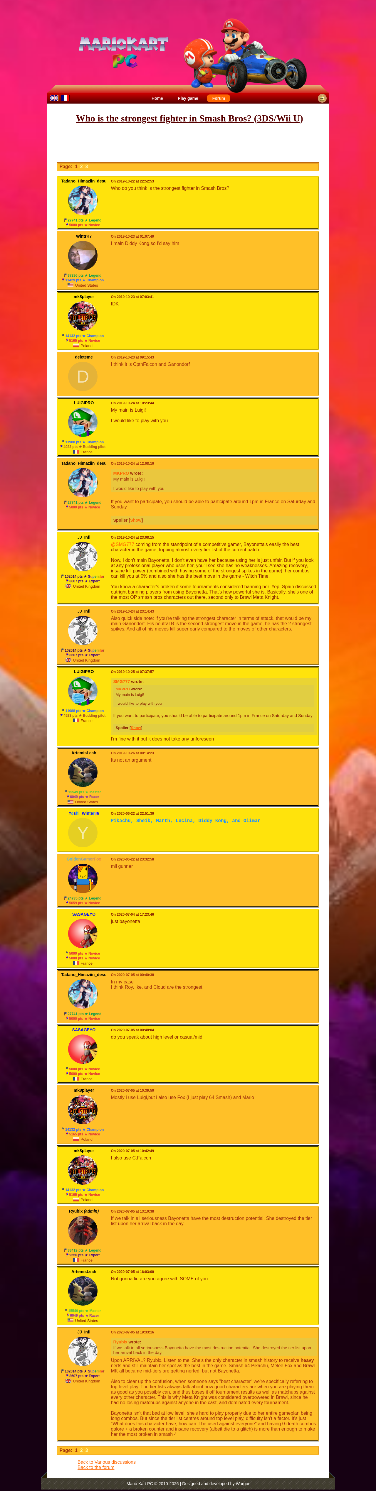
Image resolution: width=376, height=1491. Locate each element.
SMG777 (121, 681)
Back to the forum (96, 1467)
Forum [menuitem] (218, 98)
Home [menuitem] (157, 98)
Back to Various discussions (107, 1462)
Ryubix (120, 1342)
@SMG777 (122, 544)
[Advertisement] (188, 143)
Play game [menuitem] (188, 98)
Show (135, 520)
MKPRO (121, 473)
